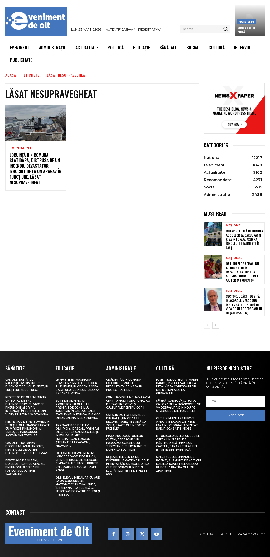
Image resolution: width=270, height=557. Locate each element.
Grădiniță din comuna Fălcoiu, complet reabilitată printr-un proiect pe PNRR (124, 385)
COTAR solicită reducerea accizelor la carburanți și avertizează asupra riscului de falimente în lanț (244, 239)
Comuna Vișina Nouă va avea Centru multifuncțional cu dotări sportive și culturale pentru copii (128, 402)
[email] (235, 401)
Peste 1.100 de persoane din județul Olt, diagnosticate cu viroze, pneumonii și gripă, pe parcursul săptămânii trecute (27, 428)
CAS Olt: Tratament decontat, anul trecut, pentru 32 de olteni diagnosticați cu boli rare (27, 448)
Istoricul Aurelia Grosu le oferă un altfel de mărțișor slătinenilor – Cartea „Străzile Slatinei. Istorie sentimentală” (178, 442)
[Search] (225, 29)
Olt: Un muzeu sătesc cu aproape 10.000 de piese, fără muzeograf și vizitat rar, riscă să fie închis (177, 423)
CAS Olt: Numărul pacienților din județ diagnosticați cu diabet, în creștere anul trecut (26, 385)
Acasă (10, 75)
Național (234, 225)
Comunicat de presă (246, 30)
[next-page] (215, 325)
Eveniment (20, 148)
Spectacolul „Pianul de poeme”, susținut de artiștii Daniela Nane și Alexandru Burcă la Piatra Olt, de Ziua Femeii (178, 464)
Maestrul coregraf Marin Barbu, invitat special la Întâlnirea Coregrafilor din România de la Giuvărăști (177, 386)
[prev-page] (207, 325)
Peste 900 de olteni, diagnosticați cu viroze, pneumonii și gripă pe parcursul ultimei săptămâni (25, 467)
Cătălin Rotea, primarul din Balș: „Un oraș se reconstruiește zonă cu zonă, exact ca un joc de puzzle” (126, 421)
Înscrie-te (236, 415)
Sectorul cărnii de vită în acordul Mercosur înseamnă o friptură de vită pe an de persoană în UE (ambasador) (244, 304)
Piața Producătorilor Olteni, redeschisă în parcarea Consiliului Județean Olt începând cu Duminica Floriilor (126, 442)
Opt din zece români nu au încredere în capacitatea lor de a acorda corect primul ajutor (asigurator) (242, 271)
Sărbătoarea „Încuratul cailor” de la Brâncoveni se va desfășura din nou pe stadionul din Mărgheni (178, 406)
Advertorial (246, 21)
